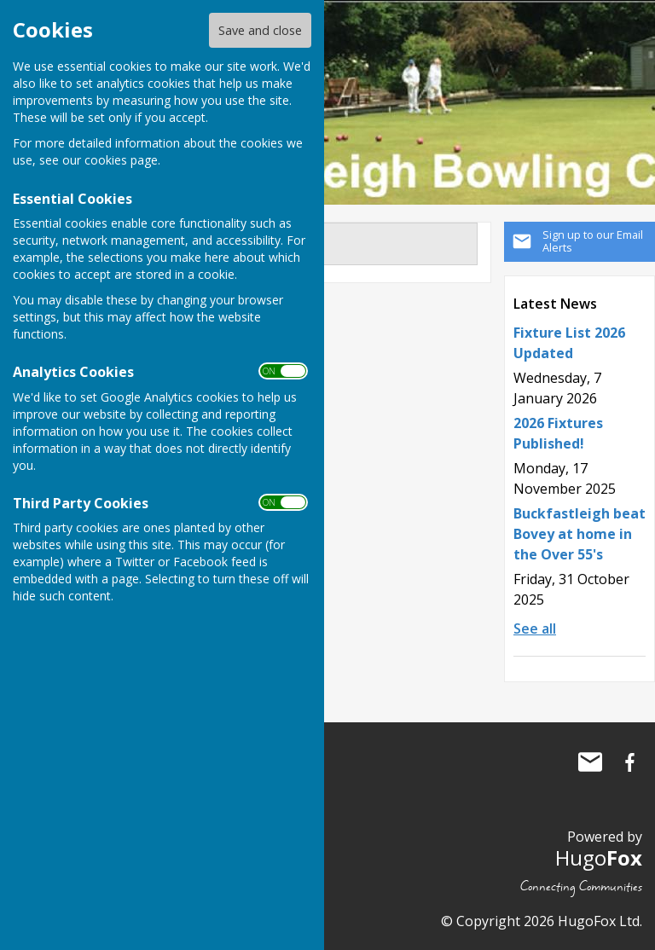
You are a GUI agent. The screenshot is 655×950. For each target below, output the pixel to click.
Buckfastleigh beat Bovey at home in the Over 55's (579, 534)
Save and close (260, 30)
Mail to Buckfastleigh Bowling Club (590, 762)
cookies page (121, 160)
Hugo (598, 857)
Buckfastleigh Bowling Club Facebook (629, 762)
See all (534, 628)
